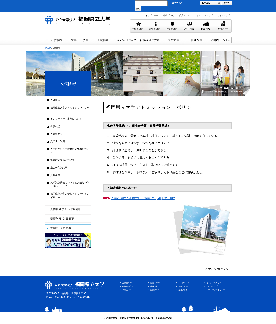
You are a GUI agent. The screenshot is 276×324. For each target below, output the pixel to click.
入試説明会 (56, 133)
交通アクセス (185, 15)
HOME (48, 48)
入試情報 (55, 100)
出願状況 (55, 126)
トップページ (152, 15)
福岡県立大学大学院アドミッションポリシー (69, 195)
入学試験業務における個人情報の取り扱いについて (69, 184)
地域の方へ (155, 286)
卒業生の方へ (127, 290)
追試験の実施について (62, 160)
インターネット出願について (66, 118)
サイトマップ (223, 15)
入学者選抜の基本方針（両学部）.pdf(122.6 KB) (143, 198)
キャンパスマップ (204, 15)
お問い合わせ (168, 15)
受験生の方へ (127, 283)
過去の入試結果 (58, 167)
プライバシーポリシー (215, 290)
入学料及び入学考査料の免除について (69, 150)
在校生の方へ (127, 286)
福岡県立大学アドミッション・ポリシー (69, 109)
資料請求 (55, 175)
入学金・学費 (57, 141)
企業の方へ (155, 290)
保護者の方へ (155, 283)
